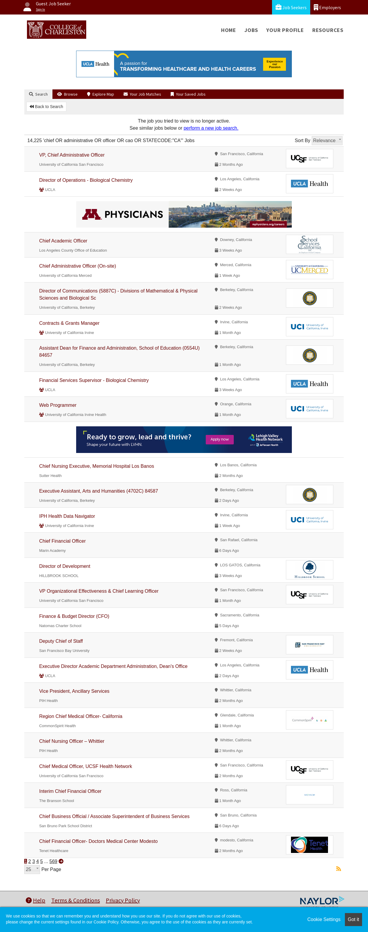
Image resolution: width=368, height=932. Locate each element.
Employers (327, 7)
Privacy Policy (123, 900)
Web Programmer (57, 405)
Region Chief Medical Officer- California (80, 716)
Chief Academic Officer (63, 240)
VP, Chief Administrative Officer (72, 155)
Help (35, 900)
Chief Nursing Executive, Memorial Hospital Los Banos (96, 466)
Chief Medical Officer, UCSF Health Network (85, 766)
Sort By (302, 140)
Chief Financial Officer (62, 541)
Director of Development (64, 566)
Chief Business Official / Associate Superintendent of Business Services (114, 816)
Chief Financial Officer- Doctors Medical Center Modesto (98, 841)
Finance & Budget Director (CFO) (74, 616)
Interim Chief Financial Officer (70, 791)
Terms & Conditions (75, 900)
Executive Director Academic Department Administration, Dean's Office (113, 666)
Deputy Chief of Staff (61, 641)
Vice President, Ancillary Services (74, 691)
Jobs (251, 30)
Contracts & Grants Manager (69, 323)
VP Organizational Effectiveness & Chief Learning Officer (99, 591)
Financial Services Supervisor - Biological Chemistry (94, 380)
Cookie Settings (323, 919)
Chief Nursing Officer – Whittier (71, 741)
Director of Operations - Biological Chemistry (86, 180)
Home (228, 30)
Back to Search (46, 106)
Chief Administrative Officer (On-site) (77, 266)
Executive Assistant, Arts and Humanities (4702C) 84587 (98, 491)
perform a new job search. (211, 128)
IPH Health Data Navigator (67, 516)
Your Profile (285, 30)
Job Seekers (291, 7)
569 (53, 861)
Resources (327, 30)
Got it (353, 919)
